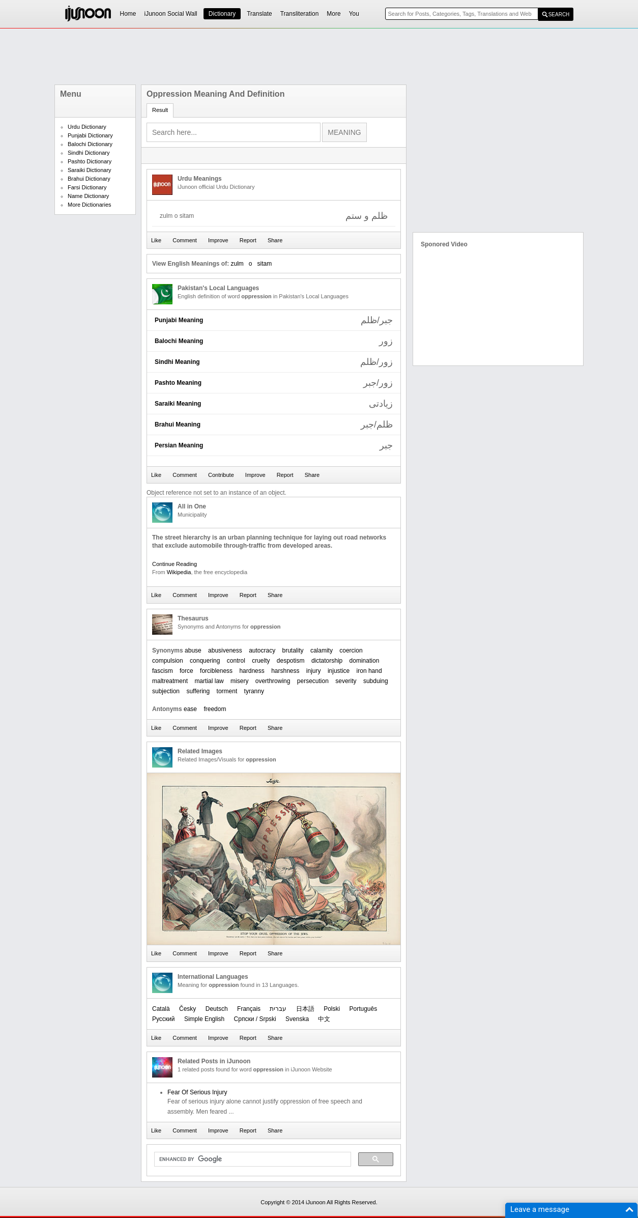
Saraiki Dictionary (89, 170)
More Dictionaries (89, 205)
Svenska (297, 1019)
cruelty (261, 660)
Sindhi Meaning (177, 361)
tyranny (254, 691)
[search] (251, 1159)
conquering (205, 660)
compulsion (167, 660)
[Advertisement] (319, 56)
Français (248, 1008)
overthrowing (273, 681)
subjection (166, 691)
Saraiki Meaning (178, 403)
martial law (208, 681)
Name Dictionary (88, 196)
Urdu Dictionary (87, 127)
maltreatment (170, 681)
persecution (313, 681)
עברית (278, 1008)
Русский (163, 1019)
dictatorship (326, 660)
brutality (293, 650)
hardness (251, 670)
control (236, 660)
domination (365, 660)
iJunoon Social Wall (170, 13)
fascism (162, 670)
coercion (350, 650)
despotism (291, 660)
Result (160, 110)
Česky (187, 1008)
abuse (193, 650)
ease (190, 709)
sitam (264, 263)
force (186, 670)
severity (345, 681)
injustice (339, 670)
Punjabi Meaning (179, 320)
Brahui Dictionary (89, 179)
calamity (321, 650)
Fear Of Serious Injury (197, 1092)
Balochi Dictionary (90, 144)
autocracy (262, 650)
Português (364, 1008)
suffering (198, 691)
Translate (259, 13)
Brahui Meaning (177, 424)
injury (313, 670)
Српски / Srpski (255, 1019)
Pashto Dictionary (89, 161)
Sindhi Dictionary (89, 153)
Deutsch (217, 1008)
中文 (324, 1019)
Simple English (204, 1019)
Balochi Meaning (179, 341)
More (333, 13)
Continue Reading (174, 564)
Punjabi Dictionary (90, 135)
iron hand (369, 670)
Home (128, 13)
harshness (285, 670)
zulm (236, 263)
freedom (215, 709)
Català (161, 1008)
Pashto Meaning (178, 382)
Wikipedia (179, 572)
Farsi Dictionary (87, 187)
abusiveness (225, 650)
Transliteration (299, 13)
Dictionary (222, 13)
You (354, 13)
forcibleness (216, 670)
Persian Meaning (179, 445)
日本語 (305, 1008)
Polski (332, 1008)
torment (227, 691)
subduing (375, 681)
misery (239, 681)
